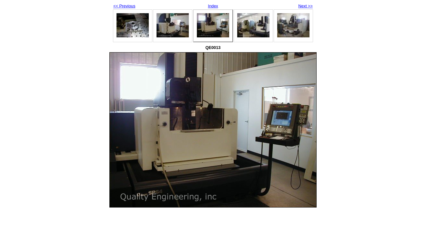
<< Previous (124, 6)
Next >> (305, 6)
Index (213, 6)
